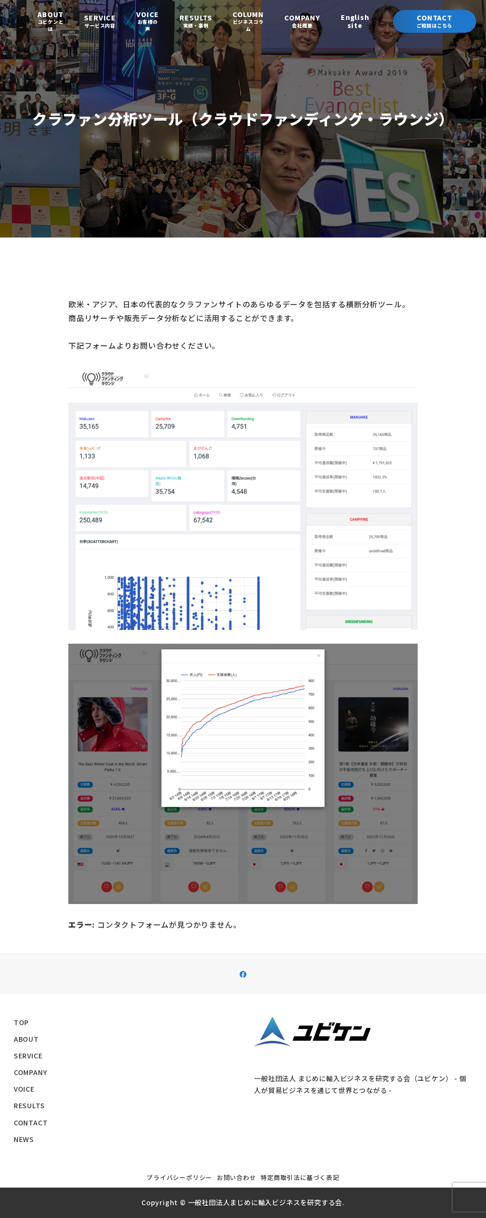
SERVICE (28, 1055)
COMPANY (30, 1072)
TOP (21, 1022)
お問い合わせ (236, 1177)
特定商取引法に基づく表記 (300, 1177)
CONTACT (31, 1122)
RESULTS (29, 1105)
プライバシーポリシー (179, 1177)
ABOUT (26, 1039)
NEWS (24, 1139)
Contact (434, 21)
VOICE (24, 1089)
